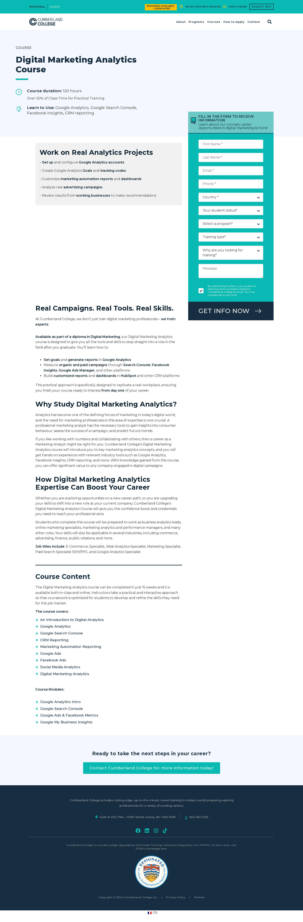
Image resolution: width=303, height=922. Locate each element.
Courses (214, 21)
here (164, 848)
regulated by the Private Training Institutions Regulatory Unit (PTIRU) (164, 845)
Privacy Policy (175, 897)
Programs (196, 21)
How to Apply (234, 21)
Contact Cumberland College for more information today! (151, 768)
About (181, 21)
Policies (199, 897)
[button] (269, 22)
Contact (253, 21)
